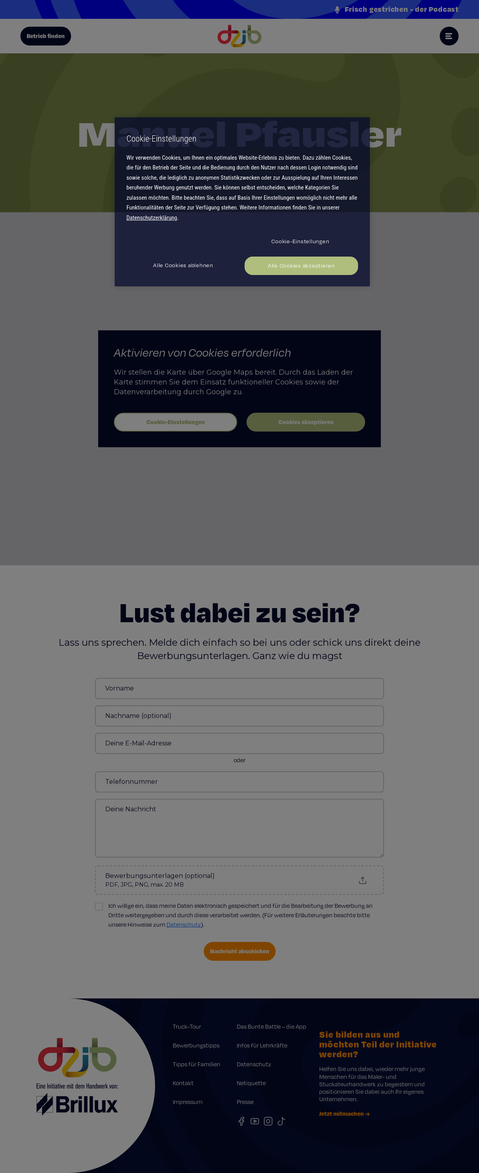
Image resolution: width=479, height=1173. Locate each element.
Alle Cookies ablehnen (183, 265)
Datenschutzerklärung (151, 217)
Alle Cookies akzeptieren (301, 266)
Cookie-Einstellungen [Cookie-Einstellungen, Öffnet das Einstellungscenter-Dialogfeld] (300, 241)
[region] (242, 201)
